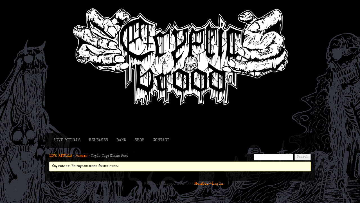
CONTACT (161, 140)
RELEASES (98, 140)
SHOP (139, 140)
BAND (121, 140)
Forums (81, 156)
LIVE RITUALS (67, 140)
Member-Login (208, 184)
